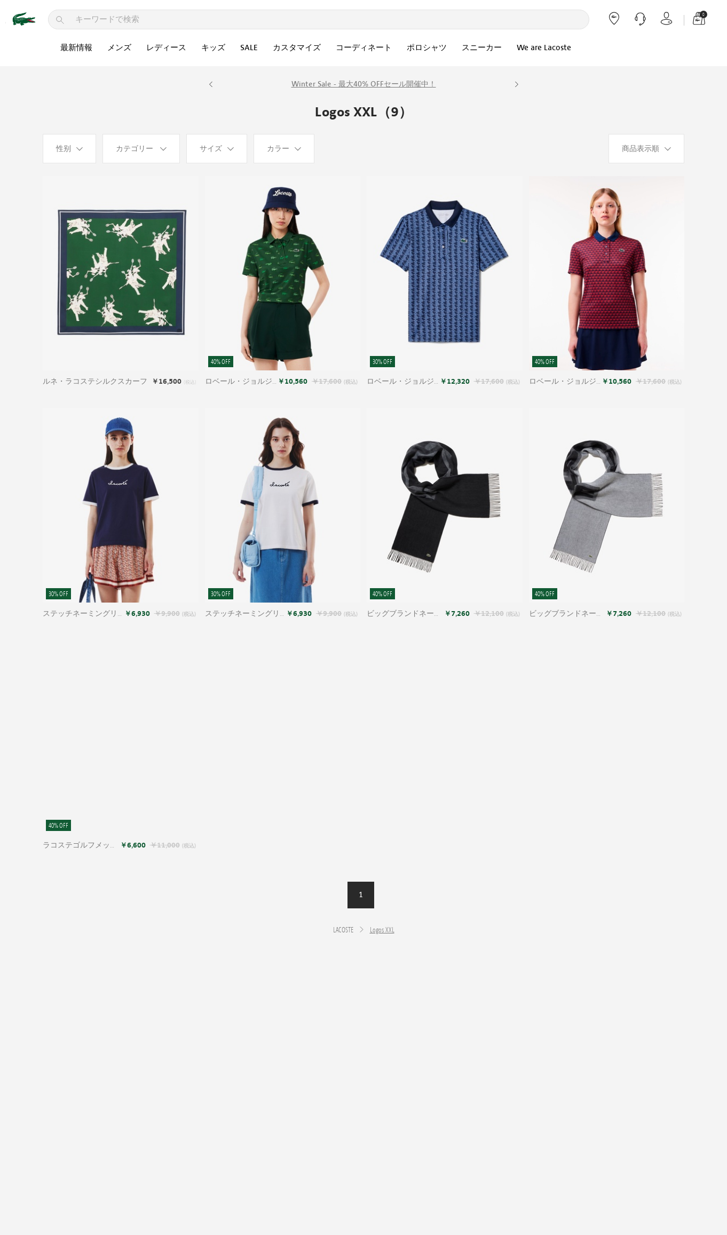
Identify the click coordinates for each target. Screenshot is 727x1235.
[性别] (69, 148)
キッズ (213, 47)
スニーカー (482, 47)
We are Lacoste (544, 47)
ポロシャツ (427, 47)
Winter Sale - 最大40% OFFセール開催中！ (363, 84)
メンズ (119, 47)
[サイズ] (216, 148)
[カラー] (284, 148)
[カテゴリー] (141, 148)
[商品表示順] (646, 148)
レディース (166, 47)
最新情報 (76, 47)
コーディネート (364, 47)
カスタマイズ (297, 47)
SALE (249, 47)
